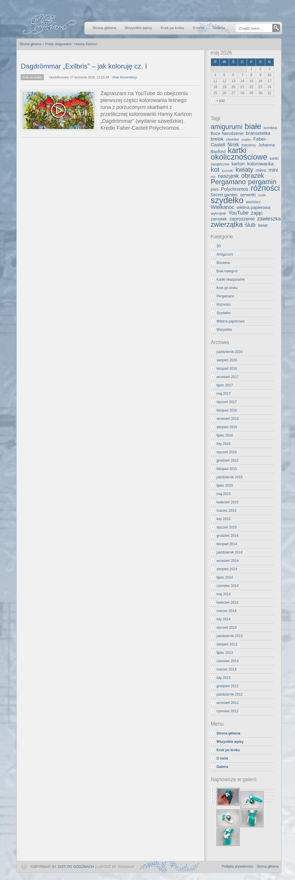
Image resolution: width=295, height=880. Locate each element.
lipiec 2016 (224, 435)
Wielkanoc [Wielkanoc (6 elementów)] (222, 207)
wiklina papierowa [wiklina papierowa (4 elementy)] (254, 207)
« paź (220, 101)
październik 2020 (229, 352)
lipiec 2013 (224, 653)
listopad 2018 (226, 369)
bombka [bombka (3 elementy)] (270, 128)
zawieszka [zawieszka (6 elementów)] (269, 219)
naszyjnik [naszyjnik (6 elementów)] (228, 176)
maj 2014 (223, 594)
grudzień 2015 (227, 460)
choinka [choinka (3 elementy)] (232, 139)
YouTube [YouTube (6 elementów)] (239, 213)
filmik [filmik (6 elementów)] (233, 145)
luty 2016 (223, 444)
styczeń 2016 (226, 452)
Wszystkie (224, 330)
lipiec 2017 (224, 385)
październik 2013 (229, 636)
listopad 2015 (226, 469)
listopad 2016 (226, 410)
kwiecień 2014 (227, 602)
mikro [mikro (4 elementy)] (261, 170)
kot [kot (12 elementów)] (215, 169)
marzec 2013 (226, 669)
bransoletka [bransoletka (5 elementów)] (258, 133)
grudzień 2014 (227, 536)
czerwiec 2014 (227, 586)
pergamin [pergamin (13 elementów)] (262, 182)
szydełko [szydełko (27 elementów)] (227, 200)
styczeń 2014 (226, 628)
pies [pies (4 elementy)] (214, 189)
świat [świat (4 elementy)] (263, 225)
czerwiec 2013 (227, 661)
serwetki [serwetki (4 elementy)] (248, 194)
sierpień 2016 (226, 427)
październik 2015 (229, 477)
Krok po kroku (32, 77)
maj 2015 (223, 494)
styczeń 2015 (226, 527)
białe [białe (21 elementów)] (253, 126)
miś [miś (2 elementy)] (213, 176)
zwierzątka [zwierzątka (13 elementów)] (227, 224)
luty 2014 (223, 619)
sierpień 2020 (226, 360)
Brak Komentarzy (125, 77)
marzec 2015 (226, 511)
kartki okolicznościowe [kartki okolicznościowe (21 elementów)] (239, 153)
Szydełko (223, 313)
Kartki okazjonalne (230, 279)
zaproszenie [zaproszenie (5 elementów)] (242, 218)
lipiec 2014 (224, 577)
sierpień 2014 (226, 569)
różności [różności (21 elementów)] (265, 188)
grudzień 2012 (227, 686)
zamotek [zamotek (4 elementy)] (219, 219)
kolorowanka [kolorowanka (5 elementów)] (260, 163)
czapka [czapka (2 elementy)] (246, 139)
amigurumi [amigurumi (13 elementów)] (226, 127)
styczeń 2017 (226, 402)
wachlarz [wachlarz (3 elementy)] (253, 202)
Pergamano (225, 296)
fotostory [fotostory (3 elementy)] (248, 145)
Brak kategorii (226, 271)
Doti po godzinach (76, 867)
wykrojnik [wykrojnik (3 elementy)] (218, 213)
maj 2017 (223, 394)
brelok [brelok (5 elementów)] (217, 138)
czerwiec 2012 (227, 711)
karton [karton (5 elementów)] (238, 163)
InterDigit (126, 866)
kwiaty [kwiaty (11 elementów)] (244, 169)
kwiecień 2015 (227, 502)
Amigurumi (224, 254)
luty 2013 (223, 678)
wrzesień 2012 (227, 703)
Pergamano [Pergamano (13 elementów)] (228, 182)
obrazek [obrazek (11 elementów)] (252, 175)
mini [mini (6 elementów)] (273, 170)
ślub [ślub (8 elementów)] (250, 225)
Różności (223, 305)
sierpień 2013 (226, 644)
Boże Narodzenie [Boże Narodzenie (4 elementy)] (227, 133)
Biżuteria (223, 263)
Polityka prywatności (237, 866)
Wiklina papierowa (230, 321)
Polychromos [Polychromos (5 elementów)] (234, 189)
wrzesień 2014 (227, 561)
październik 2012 (229, 694)
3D (218, 246)
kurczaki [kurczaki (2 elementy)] (227, 170)
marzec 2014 (226, 611)
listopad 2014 (226, 544)
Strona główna (267, 866)
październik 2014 (229, 552)
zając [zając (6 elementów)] (257, 213)
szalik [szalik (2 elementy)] (262, 195)
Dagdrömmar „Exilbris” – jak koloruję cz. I (84, 66)
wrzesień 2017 (227, 377)
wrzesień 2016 (227, 419)
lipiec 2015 (224, 486)
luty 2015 (223, 519)
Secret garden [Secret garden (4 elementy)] (224, 194)
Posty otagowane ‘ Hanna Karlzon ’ (72, 44)
